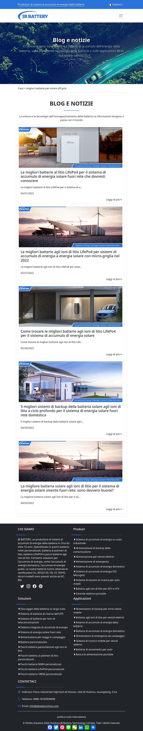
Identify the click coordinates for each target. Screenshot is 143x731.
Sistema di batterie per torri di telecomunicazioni (36, 620)
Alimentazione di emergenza (91, 561)
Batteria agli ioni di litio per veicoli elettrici (98, 617)
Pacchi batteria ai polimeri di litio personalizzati (38, 657)
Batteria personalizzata (32, 642)
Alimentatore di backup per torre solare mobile (97, 610)
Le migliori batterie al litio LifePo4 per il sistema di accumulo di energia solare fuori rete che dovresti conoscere (63, 176)
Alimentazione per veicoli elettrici (93, 556)
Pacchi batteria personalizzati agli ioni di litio (42, 648)
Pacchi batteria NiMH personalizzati (39, 664)
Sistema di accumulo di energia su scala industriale (97, 541)
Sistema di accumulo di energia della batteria (95, 624)
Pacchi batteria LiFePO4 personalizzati (41, 669)
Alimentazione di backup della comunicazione (91, 549)
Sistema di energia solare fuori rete (39, 632)
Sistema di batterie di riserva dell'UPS (40, 613)
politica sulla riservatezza (71, 717)
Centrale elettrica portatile (89, 593)
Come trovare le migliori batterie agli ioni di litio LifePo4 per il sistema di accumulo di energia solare (68, 333)
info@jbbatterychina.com (44, 706)
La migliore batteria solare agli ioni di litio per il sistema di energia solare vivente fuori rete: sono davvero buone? (70, 488)
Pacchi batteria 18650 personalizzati (40, 674)
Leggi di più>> (114, 199)
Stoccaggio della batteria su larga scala (41, 609)
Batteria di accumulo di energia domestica (99, 631)
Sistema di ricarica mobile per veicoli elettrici (95, 642)
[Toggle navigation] (120, 16)
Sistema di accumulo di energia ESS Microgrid (95, 573)
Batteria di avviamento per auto (92, 649)
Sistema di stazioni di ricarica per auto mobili (96, 581)
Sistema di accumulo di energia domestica (99, 566)
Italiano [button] (115, 4)
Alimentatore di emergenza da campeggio (99, 636)
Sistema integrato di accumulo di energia (43, 627)
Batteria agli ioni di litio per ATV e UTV (96, 588)
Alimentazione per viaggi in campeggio (41, 637)
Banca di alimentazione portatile (93, 654)
